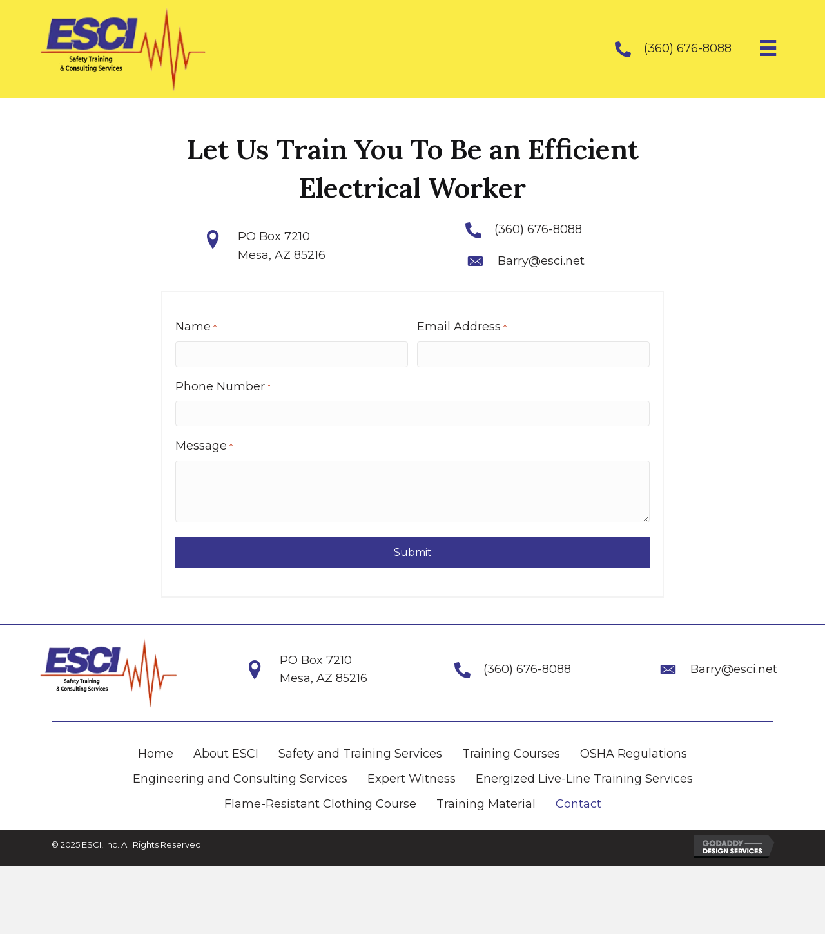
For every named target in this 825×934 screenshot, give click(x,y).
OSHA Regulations (633, 754)
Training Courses (511, 754)
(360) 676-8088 (688, 48)
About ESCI (225, 754)
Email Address (461, 326)
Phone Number (223, 386)
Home (155, 754)
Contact (578, 804)
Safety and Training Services (360, 754)
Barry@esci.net (541, 261)
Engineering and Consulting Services (240, 779)
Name (195, 326)
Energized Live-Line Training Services (584, 779)
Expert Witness (411, 779)
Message (203, 446)
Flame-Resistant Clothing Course (320, 804)
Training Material (486, 804)
